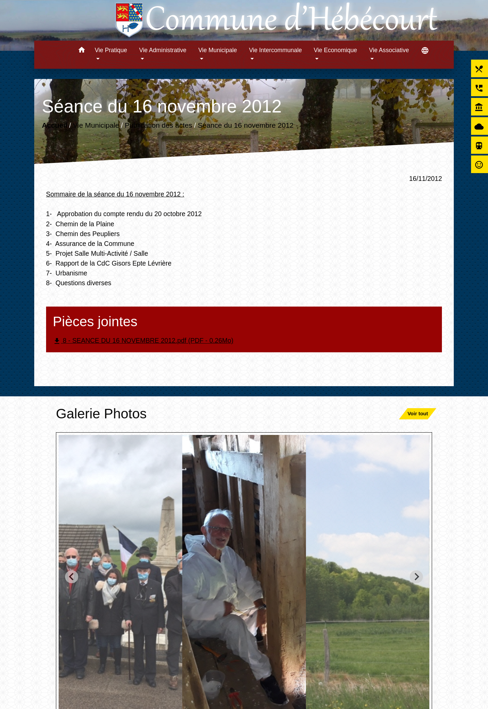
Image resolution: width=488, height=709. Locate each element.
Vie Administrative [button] (163, 50)
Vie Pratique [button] (111, 50)
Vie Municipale (96, 125)
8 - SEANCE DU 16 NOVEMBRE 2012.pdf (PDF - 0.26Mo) (143, 341)
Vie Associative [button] (389, 50)
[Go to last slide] (71, 576)
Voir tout (417, 413)
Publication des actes (158, 125)
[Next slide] (416, 576)
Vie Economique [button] (335, 50)
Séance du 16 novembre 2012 (245, 125)
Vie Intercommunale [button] (275, 50)
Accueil (54, 125)
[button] (82, 51)
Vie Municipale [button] (217, 50)
